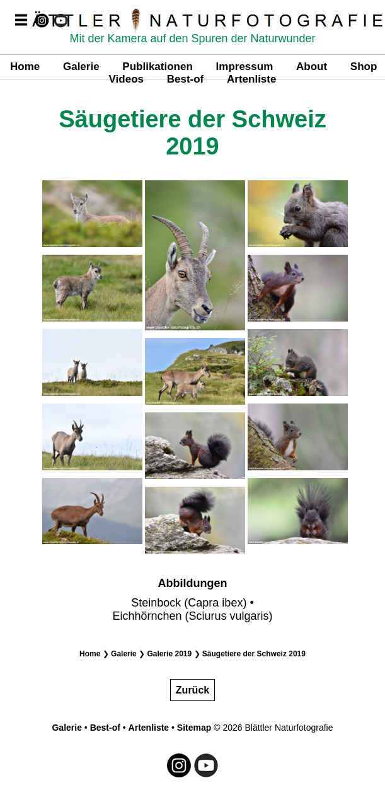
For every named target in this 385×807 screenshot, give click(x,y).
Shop (363, 67)
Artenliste (251, 79)
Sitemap (194, 728)
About (311, 67)
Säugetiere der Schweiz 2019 (254, 653)
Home (25, 67)
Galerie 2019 (169, 653)
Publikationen (157, 67)
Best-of (185, 79)
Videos (126, 79)
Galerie (81, 67)
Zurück (192, 690)
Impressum (244, 67)
